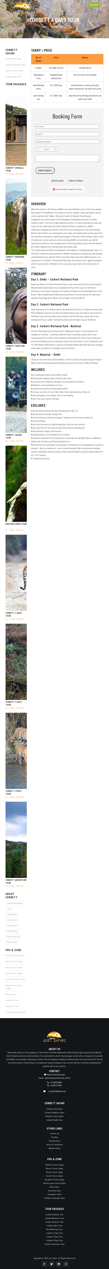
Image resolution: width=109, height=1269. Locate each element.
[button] (38, 149)
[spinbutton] (46, 149)
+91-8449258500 (56, 1082)
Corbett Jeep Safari (14, 58)
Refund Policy (54, 1148)
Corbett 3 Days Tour (14, 703)
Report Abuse (58, 180)
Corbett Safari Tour (14, 436)
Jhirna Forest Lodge (14, 967)
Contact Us (54, 1133)
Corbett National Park (15, 903)
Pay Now (54, 1137)
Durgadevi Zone (12, 1006)
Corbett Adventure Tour (16, 881)
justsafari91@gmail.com (57, 1091)
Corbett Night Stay (13, 76)
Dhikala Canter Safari (15, 70)
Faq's (9, 909)
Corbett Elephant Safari (16, 64)
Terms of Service (75, 180)
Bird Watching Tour (16, 524)
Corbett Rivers (12, 914)
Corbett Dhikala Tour (14, 169)
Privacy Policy (54, 1141)
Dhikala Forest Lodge (15, 955)
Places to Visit (12, 942)
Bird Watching (12, 931)
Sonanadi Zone (12, 1000)
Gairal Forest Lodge (14, 973)
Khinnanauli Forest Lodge (14, 987)
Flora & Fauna (12, 920)
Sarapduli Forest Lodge (15, 979)
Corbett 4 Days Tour (14, 792)
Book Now (93, 5)
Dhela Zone (10, 994)
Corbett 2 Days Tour (14, 614)
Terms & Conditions (54, 1144)
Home (44, 26)
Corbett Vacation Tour (15, 347)
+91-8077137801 (56, 1085)
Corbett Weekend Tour (15, 258)
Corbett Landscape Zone (16, 1012)
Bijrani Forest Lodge (14, 961)
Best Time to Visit (13, 936)
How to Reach (12, 925)
